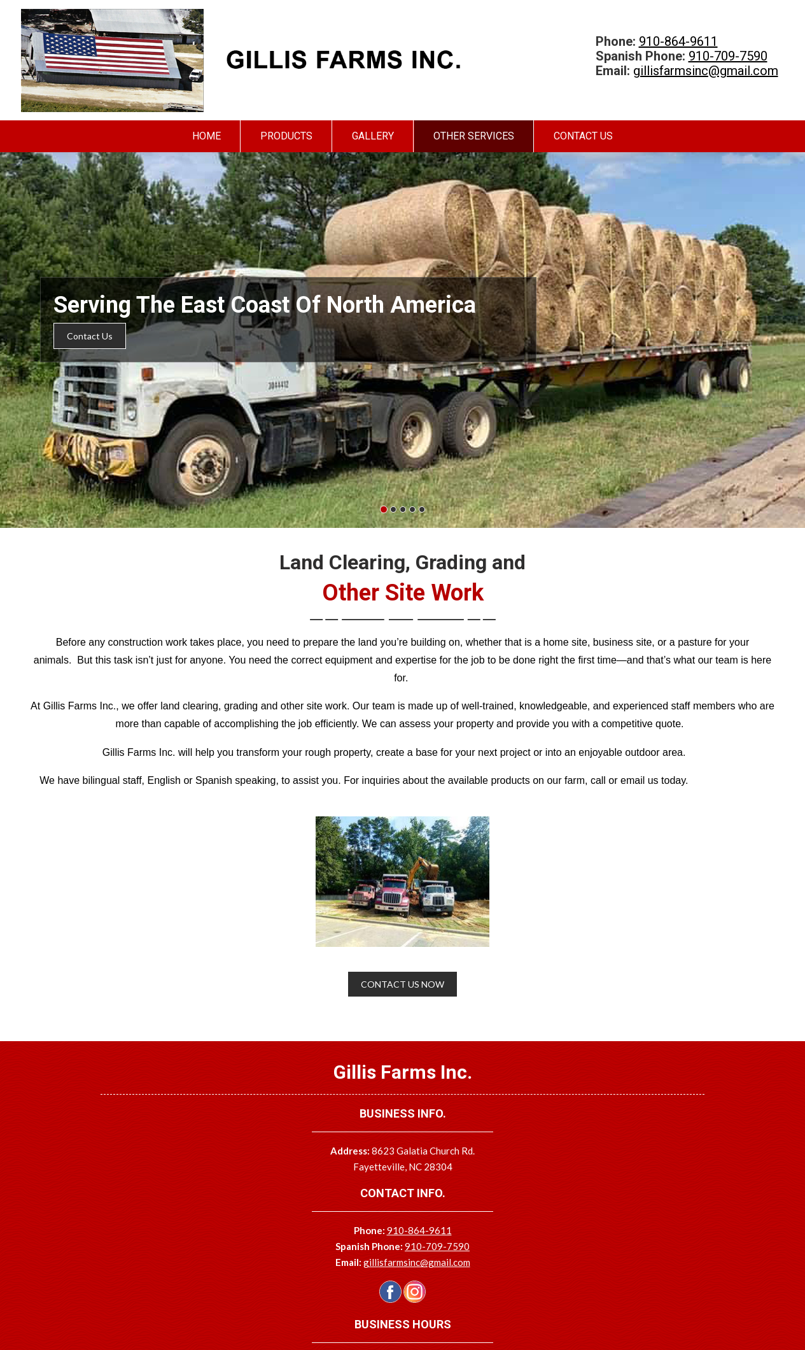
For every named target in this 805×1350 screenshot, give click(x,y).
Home (206, 136)
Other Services (473, 136)
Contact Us (583, 136)
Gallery (373, 136)
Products (286, 136)
